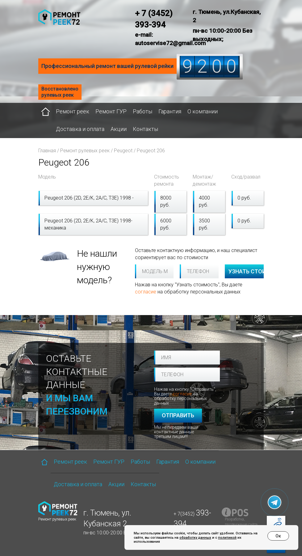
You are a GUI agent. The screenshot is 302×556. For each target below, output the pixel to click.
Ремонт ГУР (111, 111)
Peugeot (123, 151)
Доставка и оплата (80, 129)
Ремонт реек (72, 111)
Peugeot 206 (151, 151)
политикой (227, 538)
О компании (202, 111)
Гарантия (169, 111)
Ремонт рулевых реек (85, 151)
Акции (119, 129)
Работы (142, 111)
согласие (145, 292)
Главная (47, 151)
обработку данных (195, 538)
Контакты (145, 129)
